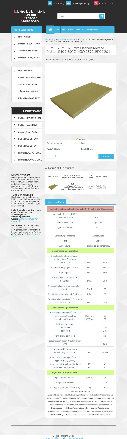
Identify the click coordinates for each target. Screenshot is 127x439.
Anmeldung (58, 3)
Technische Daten (56, 201)
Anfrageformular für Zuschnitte (24, 220)
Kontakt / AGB (80, 29)
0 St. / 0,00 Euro (106, 3)
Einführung (50, 39)
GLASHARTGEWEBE (66, 39)
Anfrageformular (93, 29)
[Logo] (30, 16)
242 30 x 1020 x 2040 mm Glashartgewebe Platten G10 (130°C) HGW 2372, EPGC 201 (72, 187)
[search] (101, 16)
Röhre (70, 29)
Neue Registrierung (80, 3)
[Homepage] (50, 29)
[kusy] (50, 156)
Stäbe (64, 29)
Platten (58, 29)
